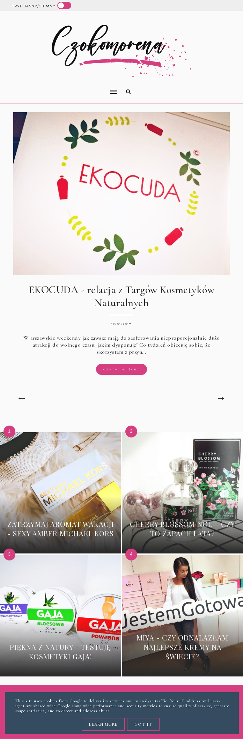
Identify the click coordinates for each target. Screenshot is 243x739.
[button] (62, 87)
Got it (143, 724)
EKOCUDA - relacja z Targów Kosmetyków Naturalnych (122, 296)
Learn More (103, 724)
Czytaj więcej (121, 369)
